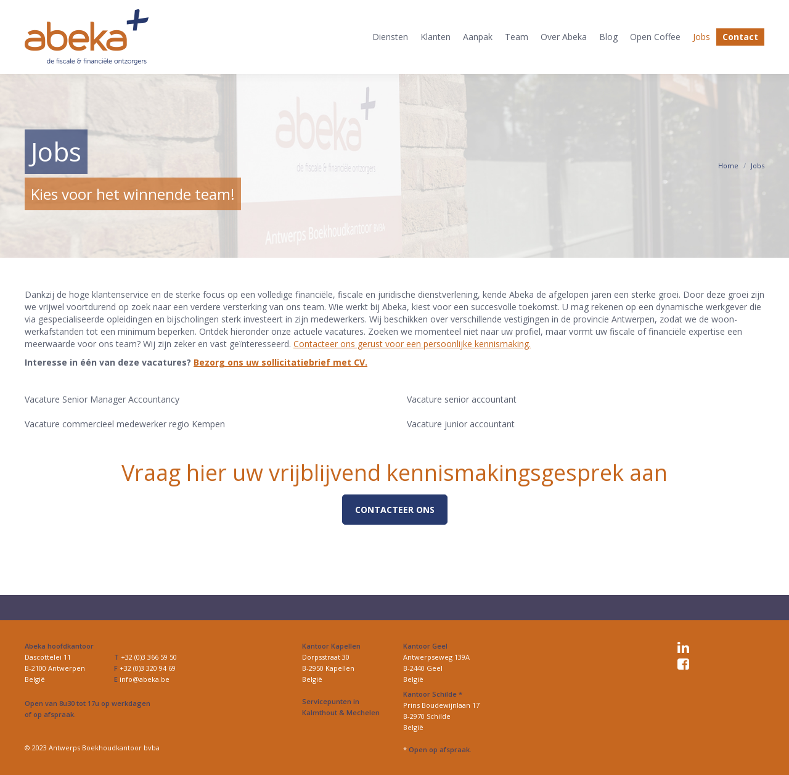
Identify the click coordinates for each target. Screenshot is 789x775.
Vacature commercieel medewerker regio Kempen (125, 424)
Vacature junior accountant (461, 424)
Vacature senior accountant (462, 399)
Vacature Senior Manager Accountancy (102, 399)
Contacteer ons (395, 509)
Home (728, 165)
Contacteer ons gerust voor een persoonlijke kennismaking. (412, 344)
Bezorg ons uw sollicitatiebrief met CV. (280, 362)
